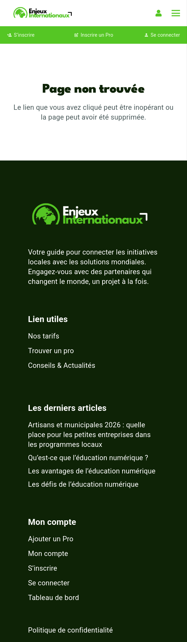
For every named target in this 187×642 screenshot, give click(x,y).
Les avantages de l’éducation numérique (91, 471)
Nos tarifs (43, 336)
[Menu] (176, 13)
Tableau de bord (53, 597)
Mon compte (48, 553)
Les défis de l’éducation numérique (83, 484)
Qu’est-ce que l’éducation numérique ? (88, 458)
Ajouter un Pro (51, 539)
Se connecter (49, 583)
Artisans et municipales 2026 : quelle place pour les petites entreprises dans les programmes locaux (89, 435)
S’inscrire (42, 568)
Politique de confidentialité (70, 630)
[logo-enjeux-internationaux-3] (42, 13)
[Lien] (160, 13)
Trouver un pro (51, 351)
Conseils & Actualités (61, 365)
